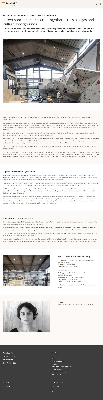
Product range (56, 386)
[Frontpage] (9, 4)
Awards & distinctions (58, 361)
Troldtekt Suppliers (57, 369)
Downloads (55, 389)
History (53, 359)
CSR (53, 356)
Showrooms (6, 386)
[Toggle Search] (96, 4)
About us (55, 353)
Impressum (55, 364)
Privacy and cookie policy (59, 372)
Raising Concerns (56, 374)
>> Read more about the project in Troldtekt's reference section (76, 286)
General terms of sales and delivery (61, 366)
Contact (6, 383)
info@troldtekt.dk (8, 359)
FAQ (53, 391)
